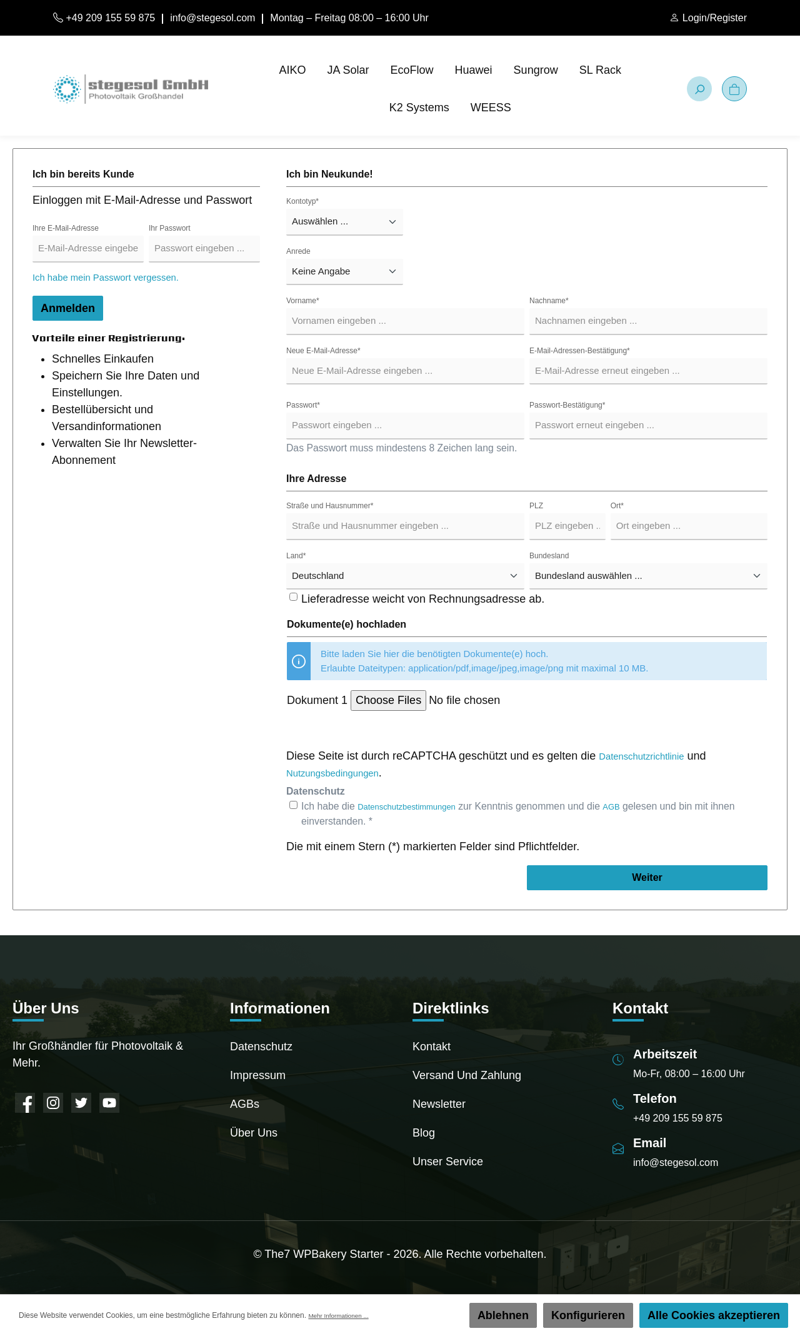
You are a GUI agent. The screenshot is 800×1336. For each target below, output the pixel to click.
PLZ (536, 505)
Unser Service (447, 1161)
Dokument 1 (317, 700)
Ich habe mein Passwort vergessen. (121, 277)
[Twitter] (81, 1102)
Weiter (647, 877)
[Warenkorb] (734, 88)
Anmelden (68, 308)
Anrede (298, 251)
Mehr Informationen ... (344, 1315)
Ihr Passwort (170, 228)
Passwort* (303, 405)
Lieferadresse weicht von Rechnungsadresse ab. (422, 599)
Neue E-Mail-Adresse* (323, 350)
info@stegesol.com (212, 18)
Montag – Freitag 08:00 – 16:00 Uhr (349, 18)
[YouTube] (109, 1102)
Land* (296, 555)
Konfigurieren (588, 1315)
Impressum (258, 1075)
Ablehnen (503, 1315)
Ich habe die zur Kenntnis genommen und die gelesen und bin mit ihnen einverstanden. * (530, 813)
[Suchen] (699, 88)
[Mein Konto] (708, 18)
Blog (423, 1133)
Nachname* (549, 300)
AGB (634, 806)
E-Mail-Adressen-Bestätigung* (579, 350)
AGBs (244, 1104)
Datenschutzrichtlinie (650, 756)
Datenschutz (261, 1046)
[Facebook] (25, 1102)
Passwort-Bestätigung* (567, 405)
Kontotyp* (302, 201)
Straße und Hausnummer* (329, 505)
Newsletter (439, 1104)
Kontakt (431, 1046)
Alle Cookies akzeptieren (714, 1315)
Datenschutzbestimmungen (417, 806)
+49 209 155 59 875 (104, 18)
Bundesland (549, 555)
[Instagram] (53, 1102)
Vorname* (302, 300)
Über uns (254, 1133)
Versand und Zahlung (466, 1075)
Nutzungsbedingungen (342, 772)
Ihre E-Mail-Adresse (65, 228)
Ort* (617, 505)
